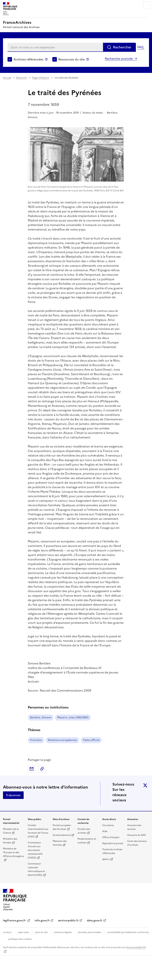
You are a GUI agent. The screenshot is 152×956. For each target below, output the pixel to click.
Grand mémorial (62, 835)
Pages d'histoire (40, 77)
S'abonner (13, 795)
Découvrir (21, 77)
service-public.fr (68, 920)
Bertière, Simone (40, 717)
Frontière (36, 740)
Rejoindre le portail (112, 843)
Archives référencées (28, 59)
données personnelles (89, 932)
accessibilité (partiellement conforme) (128, 932)
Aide (104, 831)
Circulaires (108, 825)
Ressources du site (71, 59)
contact (7, 932)
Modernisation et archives (87, 840)
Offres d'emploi (110, 837)
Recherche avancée (119, 58)
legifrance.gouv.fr (14, 920)
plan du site (41, 932)
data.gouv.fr (94, 920)
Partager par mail (31, 769)
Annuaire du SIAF (136, 835)
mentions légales (63, 932)
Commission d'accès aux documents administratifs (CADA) (35, 850)
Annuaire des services (134, 827)
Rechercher (122, 47)
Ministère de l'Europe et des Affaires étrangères (13, 852)
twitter (145, 785)
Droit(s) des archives (84, 831)
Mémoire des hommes (60, 843)
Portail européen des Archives (62, 827)
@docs (105, 859)
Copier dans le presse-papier (42, 769)
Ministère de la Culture (11, 831)
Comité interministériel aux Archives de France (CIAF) (38, 831)
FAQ (140, 47)
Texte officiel (91, 740)
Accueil (7, 77)
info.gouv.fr (42, 920)
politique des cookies (20, 939)
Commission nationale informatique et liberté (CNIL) (36, 869)
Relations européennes (62, 740)
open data (23, 932)
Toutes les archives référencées (112, 851)
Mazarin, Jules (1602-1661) (73, 717)
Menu (146, 5)
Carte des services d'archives (137, 843)
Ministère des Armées (10, 840)
